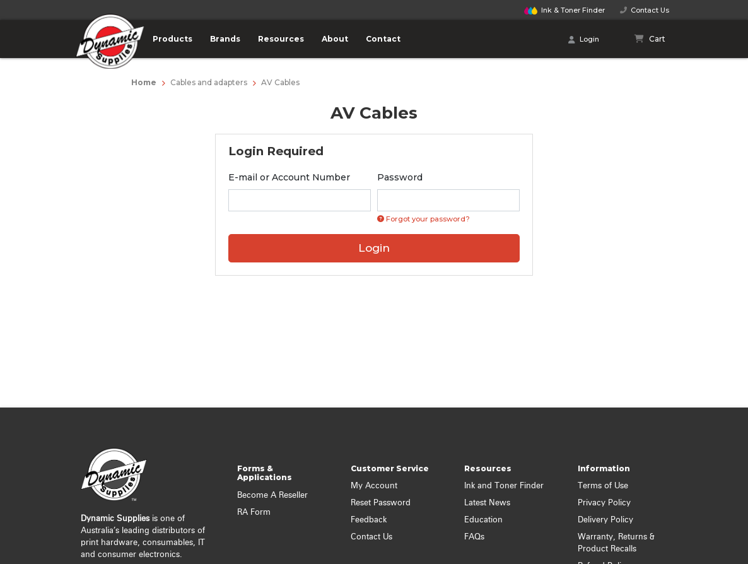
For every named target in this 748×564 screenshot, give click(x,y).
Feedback (369, 520)
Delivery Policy (605, 520)
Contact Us (644, 10)
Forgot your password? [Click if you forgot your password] (423, 218)
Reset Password (381, 503)
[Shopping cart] (650, 39)
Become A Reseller (272, 495)
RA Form (254, 512)
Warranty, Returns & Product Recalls (616, 543)
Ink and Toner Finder (504, 486)
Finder (564, 10)
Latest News (487, 503)
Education (483, 520)
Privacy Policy (604, 503)
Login (583, 40)
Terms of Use (603, 486)
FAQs (474, 537)
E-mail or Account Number (289, 177)
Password (400, 177)
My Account (374, 486)
